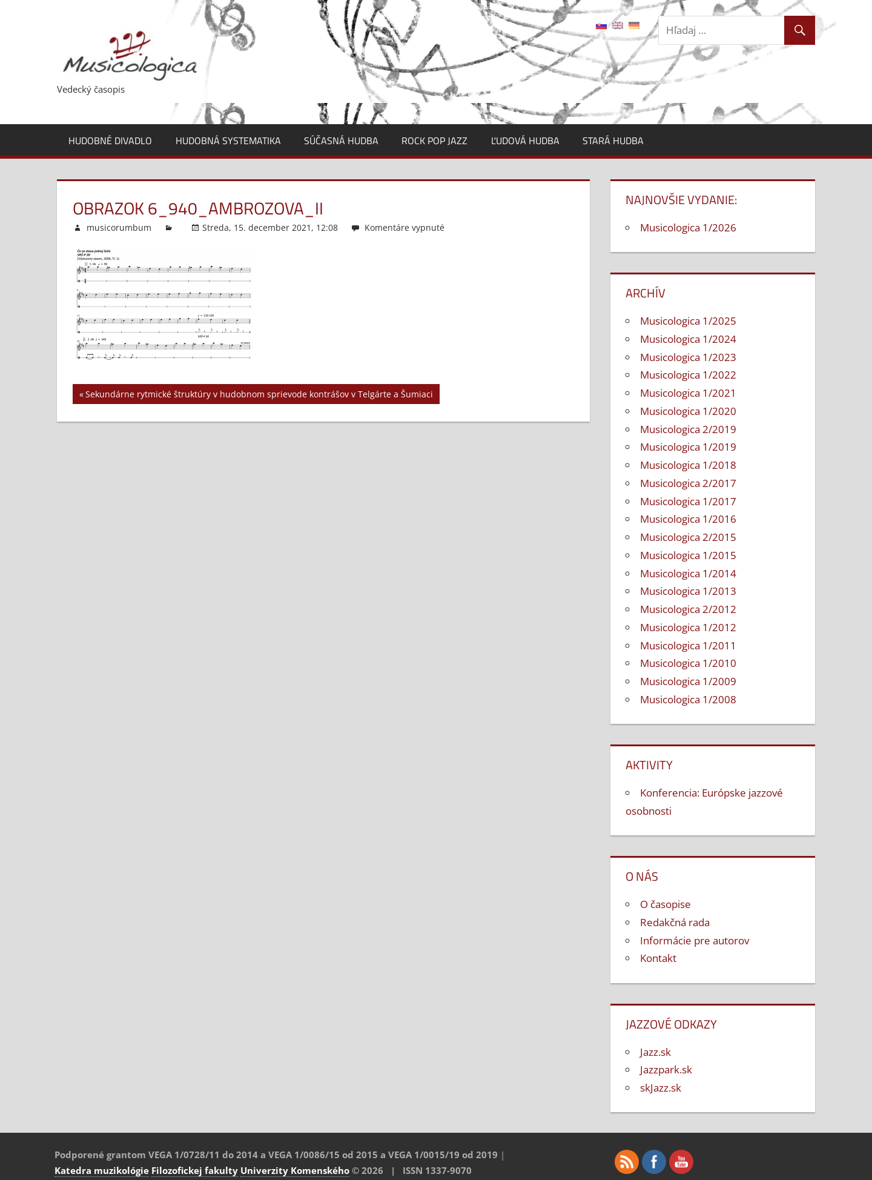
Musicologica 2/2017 (688, 483)
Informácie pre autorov (694, 940)
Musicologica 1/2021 (688, 393)
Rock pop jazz (434, 140)
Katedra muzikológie (101, 1170)
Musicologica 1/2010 (688, 663)
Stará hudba (613, 140)
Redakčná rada (675, 922)
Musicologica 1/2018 (688, 465)
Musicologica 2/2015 (688, 537)
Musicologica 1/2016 (688, 519)
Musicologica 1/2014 (688, 573)
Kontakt (658, 958)
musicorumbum (119, 227)
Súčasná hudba (341, 140)
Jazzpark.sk (666, 1069)
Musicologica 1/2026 (688, 227)
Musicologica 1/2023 (688, 357)
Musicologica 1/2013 (688, 591)
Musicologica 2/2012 (688, 609)
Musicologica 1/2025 (688, 321)
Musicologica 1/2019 (688, 447)
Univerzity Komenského (294, 1170)
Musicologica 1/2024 (688, 339)
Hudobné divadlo (110, 140)
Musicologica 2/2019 (688, 429)
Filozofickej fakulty (194, 1170)
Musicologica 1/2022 (688, 375)
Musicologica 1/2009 (688, 681)
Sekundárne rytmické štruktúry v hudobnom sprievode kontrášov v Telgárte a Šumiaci (259, 396)
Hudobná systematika (228, 140)
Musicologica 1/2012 (688, 627)
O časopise (665, 904)
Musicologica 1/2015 (688, 555)
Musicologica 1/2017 (688, 501)
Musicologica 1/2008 (688, 699)
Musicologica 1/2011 (688, 645)
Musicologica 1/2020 (688, 411)
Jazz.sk (655, 1052)
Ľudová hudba (525, 140)
